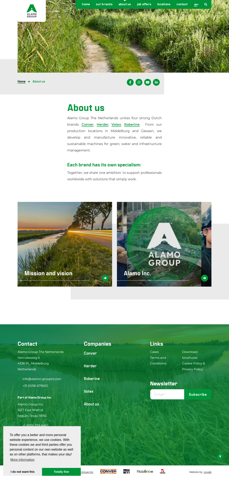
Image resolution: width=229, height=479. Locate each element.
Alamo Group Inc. (40, 397)
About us (125, 4)
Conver (87, 124)
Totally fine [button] (61, 471)
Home (86, 4)
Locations (163, 4)
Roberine (132, 124)
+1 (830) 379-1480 (33, 425)
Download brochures (189, 355)
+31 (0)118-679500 (33, 386)
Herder (102, 124)
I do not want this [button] (23, 471)
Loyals (207, 472)
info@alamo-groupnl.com (39, 379)
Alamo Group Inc (82, 472)
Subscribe (198, 394)
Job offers (144, 4)
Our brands (104, 4)
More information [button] (22, 459)
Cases (154, 352)
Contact (182, 4)
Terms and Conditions (158, 360)
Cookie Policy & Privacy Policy (193, 366)
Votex (116, 124)
